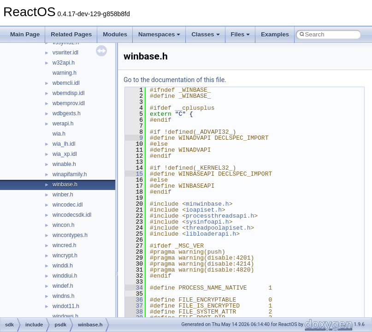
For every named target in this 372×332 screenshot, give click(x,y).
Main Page (25, 34)
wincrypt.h (65, 255)
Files (240, 34)
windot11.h (66, 306)
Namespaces (159, 34)
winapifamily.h (70, 174)
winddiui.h (65, 276)
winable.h (64, 164)
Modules (115, 34)
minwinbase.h (207, 204)
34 (134, 288)
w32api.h (64, 62)
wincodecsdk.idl (72, 215)
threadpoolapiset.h (218, 228)
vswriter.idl (65, 52)
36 (134, 300)
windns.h (63, 296)
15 (134, 174)
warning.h (65, 73)
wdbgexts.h (67, 113)
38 (134, 312)
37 (134, 306)
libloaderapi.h (211, 234)
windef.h (63, 286)
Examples (275, 34)
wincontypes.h (70, 235)
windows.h (65, 316)
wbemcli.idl (66, 83)
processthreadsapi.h (220, 216)
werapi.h (63, 123)
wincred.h (64, 245)
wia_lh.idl (64, 144)
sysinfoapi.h (207, 222)
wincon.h (63, 225)
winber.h (63, 194)
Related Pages (71, 34)
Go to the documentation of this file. (175, 79)
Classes (205, 34)
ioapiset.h (204, 210)
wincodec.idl (68, 205)
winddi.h (63, 265)
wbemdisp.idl (68, 93)
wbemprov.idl (69, 103)
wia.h (59, 133)
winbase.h (65, 184)
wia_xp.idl (65, 154)
